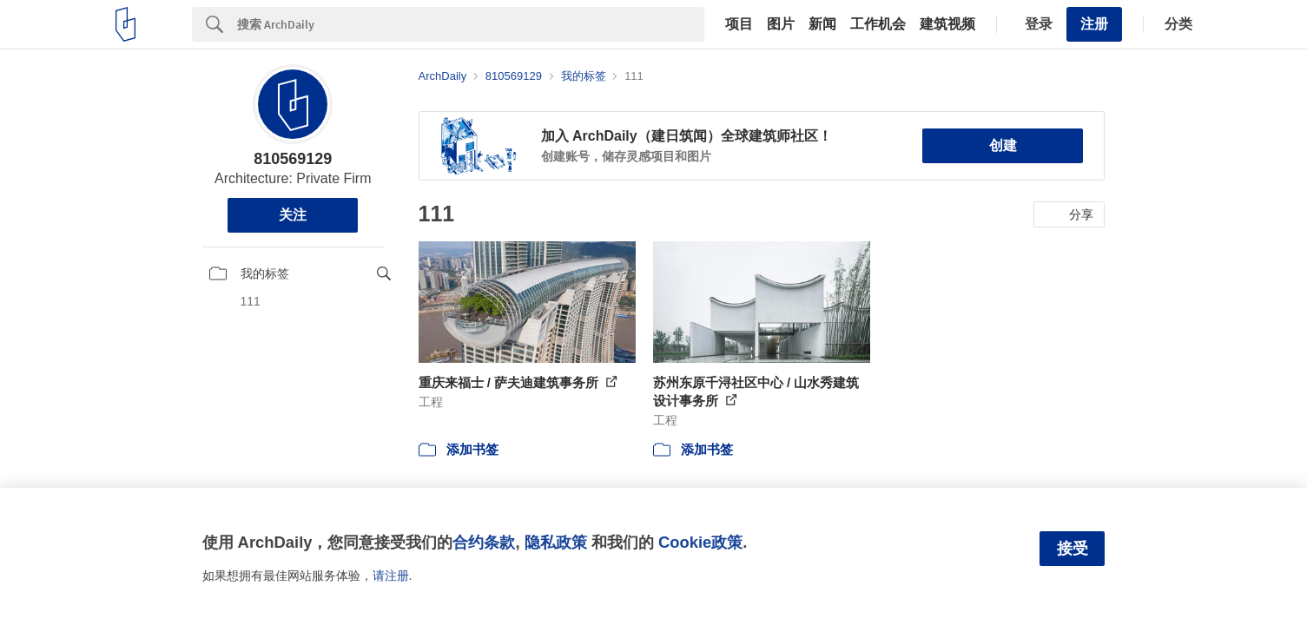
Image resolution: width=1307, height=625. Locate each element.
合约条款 (483, 542)
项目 (739, 24)
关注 (293, 214)
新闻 (822, 24)
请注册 (391, 575)
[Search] (470, 24)
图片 (781, 24)
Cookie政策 (700, 542)
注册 (1094, 23)
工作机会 (878, 24)
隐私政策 (556, 542)
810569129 (293, 159)
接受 (1072, 548)
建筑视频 (947, 24)
